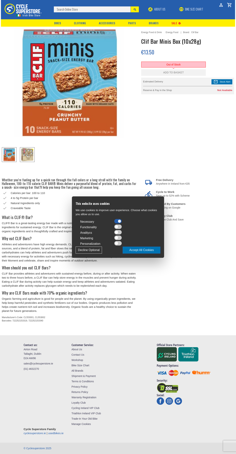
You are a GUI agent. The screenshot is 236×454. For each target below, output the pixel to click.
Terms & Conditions (83, 381)
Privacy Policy (80, 386)
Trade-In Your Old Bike (85, 418)
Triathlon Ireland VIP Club (86, 413)
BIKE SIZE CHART (191, 9)
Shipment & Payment (84, 376)
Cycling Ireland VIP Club (85, 408)
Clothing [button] (80, 23)
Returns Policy (80, 392)
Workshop (77, 360)
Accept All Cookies (141, 250)
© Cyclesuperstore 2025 (37, 448)
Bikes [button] (57, 23)
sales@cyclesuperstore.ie (38, 363)
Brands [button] (154, 23)
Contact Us (78, 354)
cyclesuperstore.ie (35, 433)
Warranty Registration (84, 397)
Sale (176, 23)
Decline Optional (89, 250)
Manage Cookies (81, 424)
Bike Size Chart (80, 365)
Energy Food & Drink (151, 32)
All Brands (77, 370)
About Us (156, 9)
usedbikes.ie (55, 433)
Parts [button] (132, 23)
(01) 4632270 (31, 368)
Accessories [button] (107, 23)
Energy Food (172, 32)
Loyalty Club (79, 402)
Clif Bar (194, 32)
